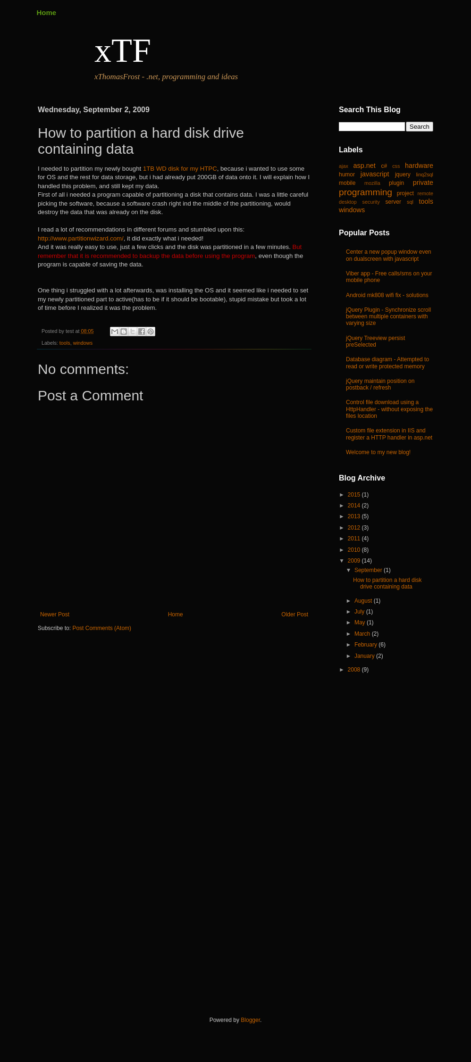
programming (365, 192)
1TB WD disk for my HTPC (180, 168)
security (371, 202)
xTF (122, 50)
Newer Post (54, 614)
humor (347, 174)
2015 (355, 494)
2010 (355, 550)
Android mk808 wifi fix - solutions (387, 295)
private (423, 182)
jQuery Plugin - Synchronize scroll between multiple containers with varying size (388, 317)
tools (64, 343)
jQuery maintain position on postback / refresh (380, 384)
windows (83, 343)
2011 (355, 538)
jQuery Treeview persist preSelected (375, 341)
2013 (355, 516)
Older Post (294, 614)
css (396, 166)
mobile (347, 183)
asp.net (364, 165)
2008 (355, 669)
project (405, 193)
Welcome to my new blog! (378, 452)
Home (47, 12)
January (365, 656)
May (360, 622)
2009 (355, 560)
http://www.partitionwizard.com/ (81, 238)
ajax (343, 166)
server (393, 202)
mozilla (372, 183)
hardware (419, 165)
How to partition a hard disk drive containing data (387, 583)
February (366, 644)
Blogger (250, 1020)
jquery (403, 174)
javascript (375, 174)
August (364, 600)
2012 (355, 527)
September (369, 570)
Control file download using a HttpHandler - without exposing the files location (389, 409)
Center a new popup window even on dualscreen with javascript (388, 255)
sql (410, 202)
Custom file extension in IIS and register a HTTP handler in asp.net (389, 433)
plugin (396, 183)
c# (384, 166)
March (363, 634)
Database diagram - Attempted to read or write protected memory (387, 362)
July (360, 611)
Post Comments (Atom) (101, 628)
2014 (355, 505)
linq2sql (424, 174)
